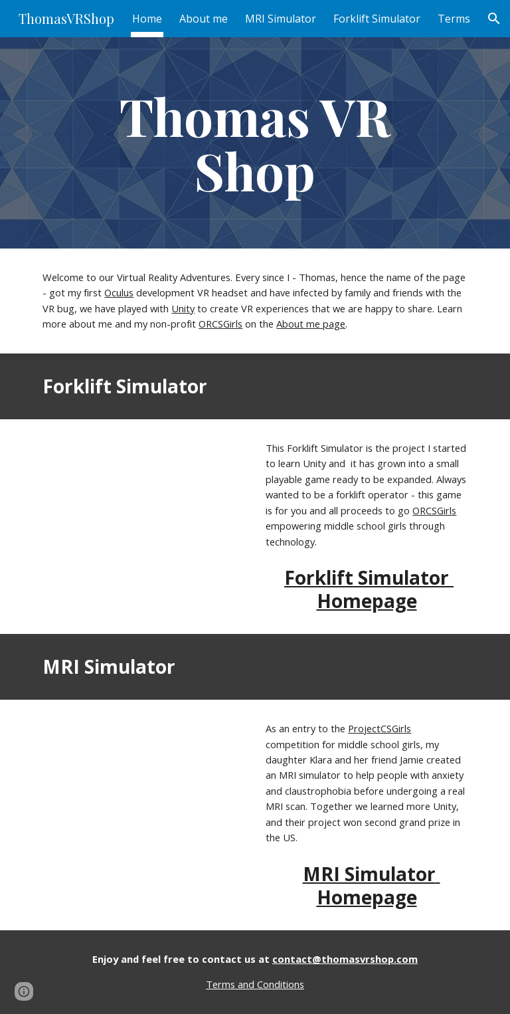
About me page (310, 323)
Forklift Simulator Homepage (369, 589)
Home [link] (147, 18)
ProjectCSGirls (379, 728)
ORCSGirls (220, 323)
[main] (255, 142)
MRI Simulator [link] (280, 18)
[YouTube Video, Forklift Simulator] (143, 495)
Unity (183, 308)
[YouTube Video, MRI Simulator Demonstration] (143, 775)
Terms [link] (454, 18)
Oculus (118, 292)
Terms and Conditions (255, 984)
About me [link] (203, 18)
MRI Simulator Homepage (371, 885)
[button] (494, 19)
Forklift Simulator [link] (376, 18)
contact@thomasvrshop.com (345, 958)
